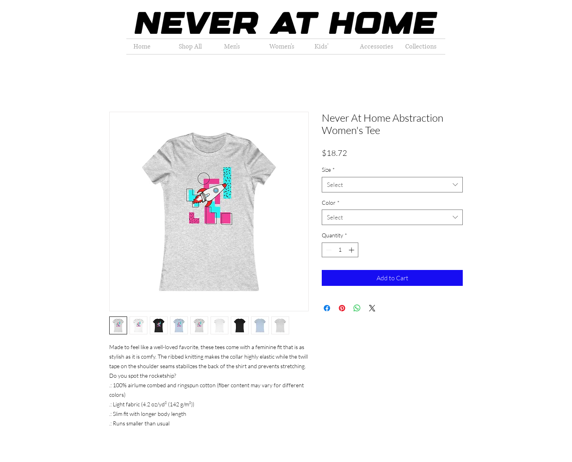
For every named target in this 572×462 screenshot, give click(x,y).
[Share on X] (372, 308)
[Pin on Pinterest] (342, 308)
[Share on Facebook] (327, 308)
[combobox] (392, 184)
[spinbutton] (340, 250)
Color (331, 202)
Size (328, 169)
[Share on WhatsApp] (357, 308)
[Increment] (352, 250)
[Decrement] (328, 250)
